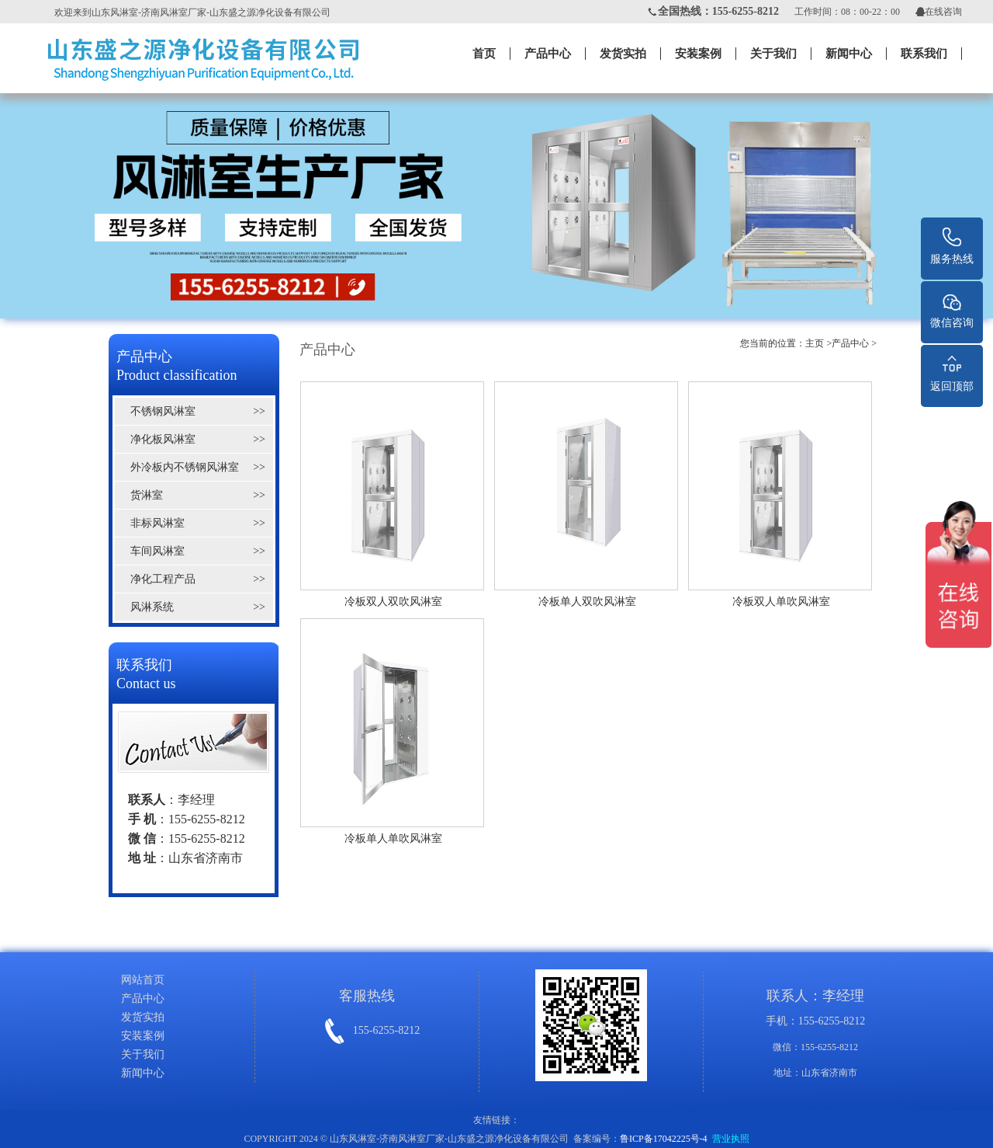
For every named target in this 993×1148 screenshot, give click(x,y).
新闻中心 (848, 53)
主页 (814, 343)
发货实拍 (623, 53)
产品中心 (547, 53)
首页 (484, 53)
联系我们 (924, 53)
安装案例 (698, 53)
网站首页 (142, 980)
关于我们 (773, 53)
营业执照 (730, 1138)
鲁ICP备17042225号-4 (664, 1138)
